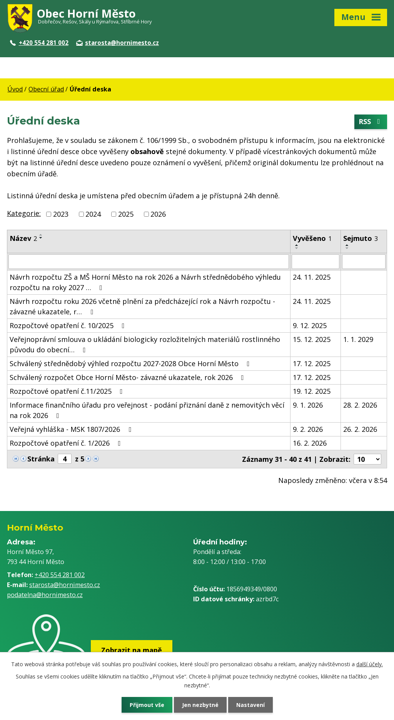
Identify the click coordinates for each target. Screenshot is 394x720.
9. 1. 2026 (308, 405)
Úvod (15, 89)
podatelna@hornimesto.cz (45, 595)
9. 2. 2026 (308, 429)
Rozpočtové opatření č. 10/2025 (69, 325)
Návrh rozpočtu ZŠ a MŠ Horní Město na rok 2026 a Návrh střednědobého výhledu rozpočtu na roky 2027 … (145, 282)
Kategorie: (24, 213)
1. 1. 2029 (358, 339)
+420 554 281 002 (39, 42)
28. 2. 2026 (360, 405)
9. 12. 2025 (310, 325)
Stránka (41, 458)
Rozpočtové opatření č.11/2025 (68, 391)
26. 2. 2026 (360, 429)
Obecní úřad (46, 89)
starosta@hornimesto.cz (117, 42)
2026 (158, 214)
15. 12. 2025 (312, 339)
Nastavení (250, 704)
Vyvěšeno (312, 238)
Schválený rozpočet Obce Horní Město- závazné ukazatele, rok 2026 (128, 377)
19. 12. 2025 (312, 391)
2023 (60, 214)
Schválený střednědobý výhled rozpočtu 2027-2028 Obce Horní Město (131, 363)
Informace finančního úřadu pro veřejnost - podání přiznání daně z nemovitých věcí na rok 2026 (147, 410)
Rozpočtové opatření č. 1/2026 (67, 443)
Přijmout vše (147, 704)
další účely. (369, 664)
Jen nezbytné (200, 704)
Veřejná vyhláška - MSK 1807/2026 (72, 429)
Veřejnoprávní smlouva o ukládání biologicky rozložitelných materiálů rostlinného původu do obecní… (145, 344)
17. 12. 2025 (312, 363)
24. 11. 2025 (312, 277)
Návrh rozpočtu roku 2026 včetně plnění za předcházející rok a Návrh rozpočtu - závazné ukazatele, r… (142, 306)
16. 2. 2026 (310, 443)
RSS (371, 121)
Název (23, 238)
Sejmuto (360, 238)
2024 (93, 214)
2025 (126, 214)
